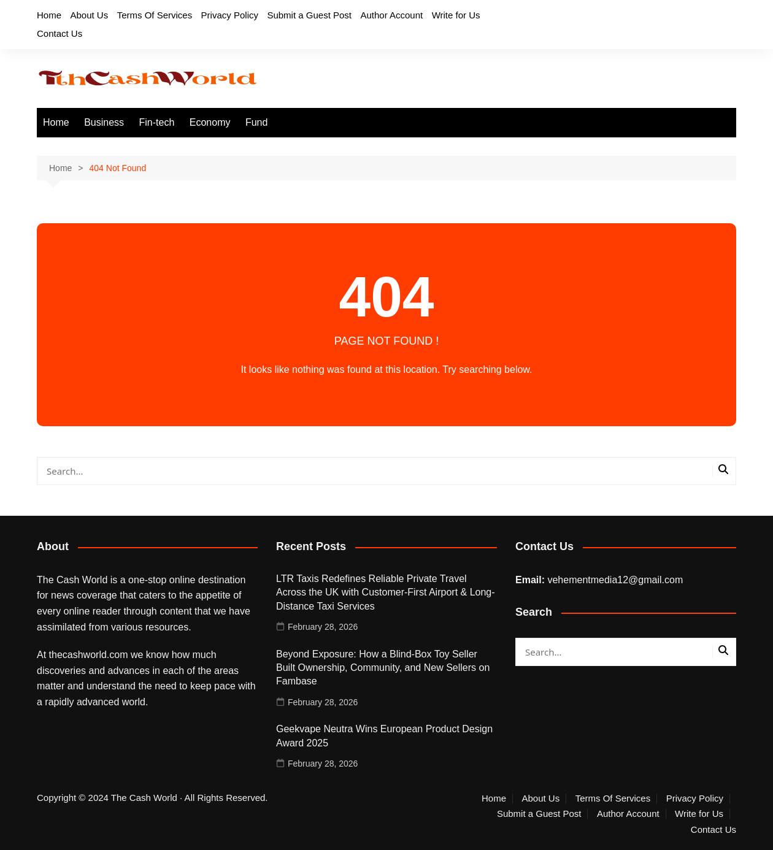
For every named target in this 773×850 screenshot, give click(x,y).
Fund (256, 122)
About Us (89, 15)
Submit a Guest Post (309, 15)
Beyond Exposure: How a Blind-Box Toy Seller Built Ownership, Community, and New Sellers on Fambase (383, 668)
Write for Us (456, 15)
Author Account (391, 15)
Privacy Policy (229, 15)
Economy (210, 122)
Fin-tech (157, 122)
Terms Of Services (155, 15)
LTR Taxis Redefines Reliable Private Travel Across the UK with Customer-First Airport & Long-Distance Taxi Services (385, 592)
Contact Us (59, 33)
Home (49, 15)
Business (104, 122)
